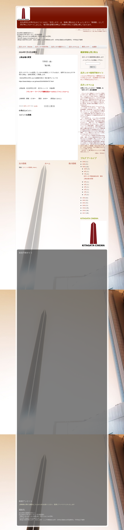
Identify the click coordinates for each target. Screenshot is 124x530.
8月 (85, 171)
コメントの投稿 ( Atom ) (29, 167)
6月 (85, 182)
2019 (84, 208)
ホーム (47, 163)
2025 (84, 164)
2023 (84, 198)
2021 (84, 203)
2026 (84, 161)
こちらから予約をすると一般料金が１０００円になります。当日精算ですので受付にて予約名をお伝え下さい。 (92, 77)
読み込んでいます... (61, 375)
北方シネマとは (74, 46)
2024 (84, 166)
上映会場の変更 (88, 178)
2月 (85, 192)
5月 (85, 184)
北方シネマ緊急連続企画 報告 (93, 176)
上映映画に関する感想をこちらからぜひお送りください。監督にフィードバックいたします (46, 504)
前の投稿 (72, 163)
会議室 (94, 46)
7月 (85, 174)
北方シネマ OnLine (25, 46)
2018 (84, 210)
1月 (85, 194)
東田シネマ (85, 46)
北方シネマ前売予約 (41, 46)
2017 (84, 213)
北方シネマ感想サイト (58, 46)
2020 (84, 205)
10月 (85, 169)
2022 (84, 200)
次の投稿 (22, 163)
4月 (85, 187)
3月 (85, 189)
